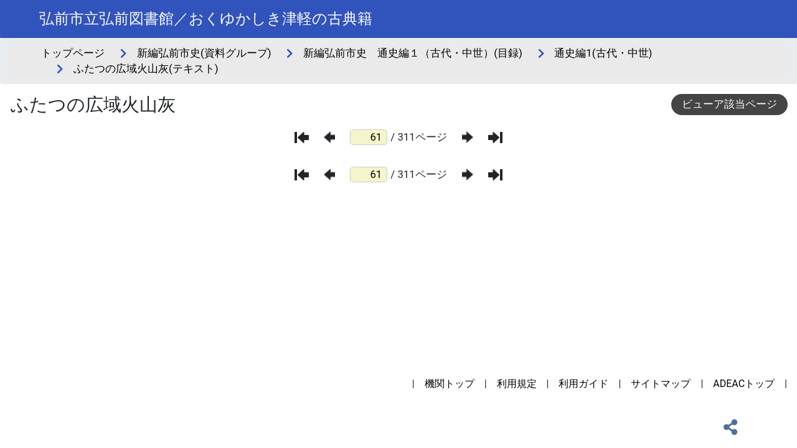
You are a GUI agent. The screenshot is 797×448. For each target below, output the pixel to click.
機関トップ (449, 384)
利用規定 (517, 384)
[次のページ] (467, 137)
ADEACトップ (744, 384)
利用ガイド (583, 384)
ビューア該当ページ (729, 104)
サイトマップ (661, 384)
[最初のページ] (302, 137)
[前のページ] (329, 137)
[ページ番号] (368, 137)
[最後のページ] (495, 137)
